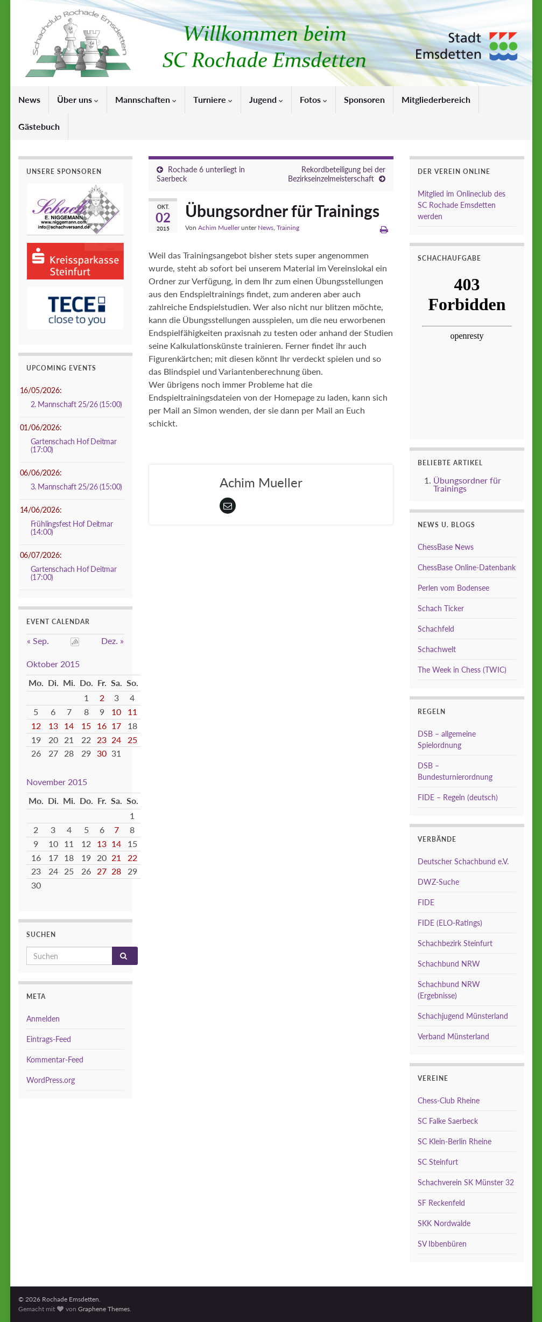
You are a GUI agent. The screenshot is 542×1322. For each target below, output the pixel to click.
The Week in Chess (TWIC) (462, 669)
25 (132, 740)
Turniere (213, 99)
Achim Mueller (219, 227)
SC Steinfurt (438, 1161)
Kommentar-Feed (54, 1059)
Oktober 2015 (53, 664)
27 (102, 871)
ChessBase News (446, 546)
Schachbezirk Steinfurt (455, 943)
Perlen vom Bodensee (453, 587)
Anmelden (43, 1018)
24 (116, 740)
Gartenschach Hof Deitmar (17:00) (74, 445)
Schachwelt (437, 649)
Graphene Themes (104, 1309)
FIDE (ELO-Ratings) (450, 922)
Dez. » (112, 640)
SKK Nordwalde (444, 1223)
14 (69, 726)
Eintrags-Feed (48, 1039)
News (29, 99)
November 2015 (56, 782)
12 (36, 726)
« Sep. (38, 640)
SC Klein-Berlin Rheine (454, 1141)
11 (132, 712)
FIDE (426, 902)
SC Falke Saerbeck (448, 1120)
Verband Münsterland (453, 1036)
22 (132, 857)
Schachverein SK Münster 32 (466, 1182)
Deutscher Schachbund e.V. (463, 861)
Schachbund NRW (449, 963)
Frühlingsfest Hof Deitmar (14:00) (72, 527)
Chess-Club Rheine (449, 1100)
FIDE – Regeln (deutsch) (458, 797)
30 (102, 753)
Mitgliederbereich (436, 99)
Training (288, 227)
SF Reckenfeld (441, 1202)
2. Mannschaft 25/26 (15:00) (77, 404)
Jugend (266, 99)
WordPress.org (50, 1080)
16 (102, 726)
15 (86, 726)
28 (116, 871)
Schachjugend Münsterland (463, 1015)
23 (102, 740)
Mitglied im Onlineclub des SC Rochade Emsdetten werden (461, 205)
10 (116, 712)
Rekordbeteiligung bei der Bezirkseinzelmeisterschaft (336, 174)
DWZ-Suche (438, 881)
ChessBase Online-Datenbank (467, 567)
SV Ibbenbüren (442, 1243)
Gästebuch (39, 126)
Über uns (77, 99)
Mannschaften (146, 99)
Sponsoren (364, 99)
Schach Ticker (441, 608)
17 (116, 726)
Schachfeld (436, 628)
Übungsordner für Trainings (467, 484)
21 (116, 857)
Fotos (313, 99)
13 (53, 726)
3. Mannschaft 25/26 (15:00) (77, 486)
